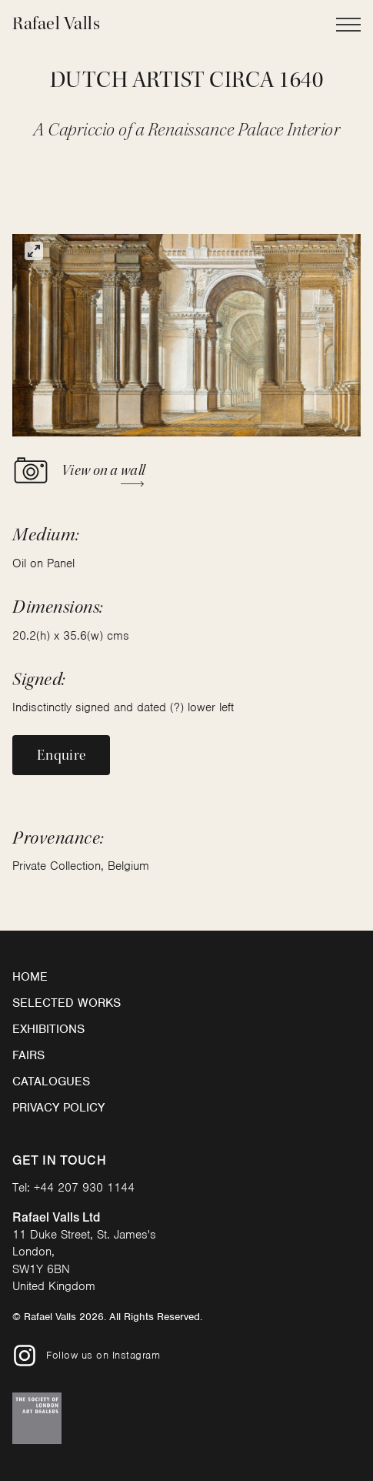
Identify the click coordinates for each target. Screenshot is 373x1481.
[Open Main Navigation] (348, 24)
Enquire (61, 755)
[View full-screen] (34, 251)
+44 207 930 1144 (84, 1187)
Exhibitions (48, 1029)
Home (30, 977)
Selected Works (66, 1003)
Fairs (28, 1055)
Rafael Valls (56, 23)
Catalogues (51, 1081)
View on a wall (78, 470)
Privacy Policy (58, 1107)
